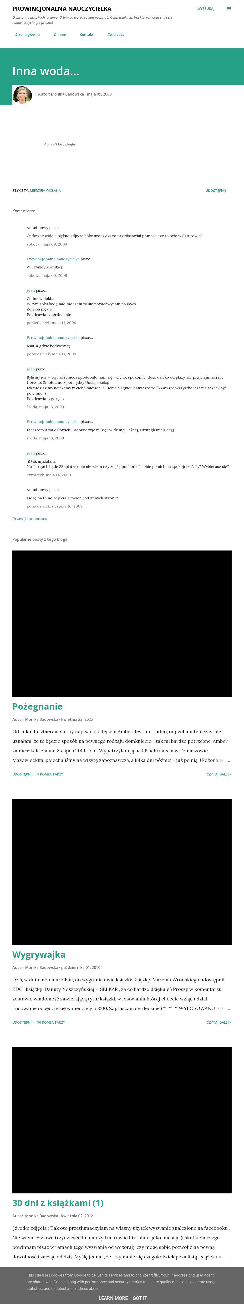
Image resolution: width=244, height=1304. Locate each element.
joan (31, 290)
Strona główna (24, 34)
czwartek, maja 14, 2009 (49, 474)
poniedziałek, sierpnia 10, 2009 (55, 506)
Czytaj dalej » (219, 774)
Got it (140, 1298)
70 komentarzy (51, 1022)
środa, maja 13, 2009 (45, 406)
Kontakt (84, 34)
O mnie (57, 34)
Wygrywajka (39, 954)
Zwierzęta (113, 34)
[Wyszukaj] (206, 8)
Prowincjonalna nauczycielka (62, 8)
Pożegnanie (37, 706)
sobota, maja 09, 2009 (47, 244)
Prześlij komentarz (29, 518)
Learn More (113, 1298)
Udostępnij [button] (216, 190)
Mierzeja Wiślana (45, 190)
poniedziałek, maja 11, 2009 (51, 322)
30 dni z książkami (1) (57, 1203)
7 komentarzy (50, 774)
